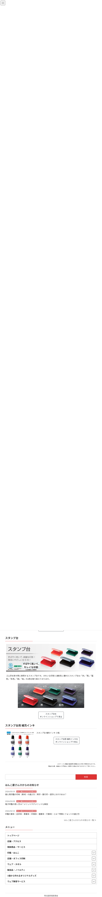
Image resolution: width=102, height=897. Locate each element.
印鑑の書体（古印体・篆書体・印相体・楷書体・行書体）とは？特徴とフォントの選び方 (42, 814)
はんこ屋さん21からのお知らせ (26, 791)
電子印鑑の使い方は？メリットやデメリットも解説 (26, 804)
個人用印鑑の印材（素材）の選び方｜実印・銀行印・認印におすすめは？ (36, 794)
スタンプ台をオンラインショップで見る (51, 715)
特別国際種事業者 (51, 896)
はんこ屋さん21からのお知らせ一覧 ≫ (80, 820)
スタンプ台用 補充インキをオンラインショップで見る (66, 740)
